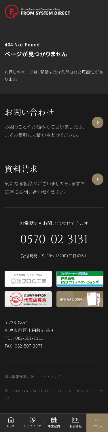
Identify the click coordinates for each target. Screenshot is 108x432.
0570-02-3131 (54, 240)
